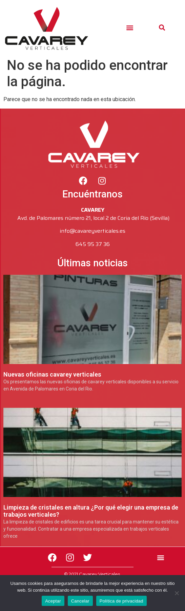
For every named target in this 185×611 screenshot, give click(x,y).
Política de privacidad (121, 601)
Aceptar (53, 601)
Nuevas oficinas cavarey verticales (52, 374)
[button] (130, 27)
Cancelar (80, 601)
